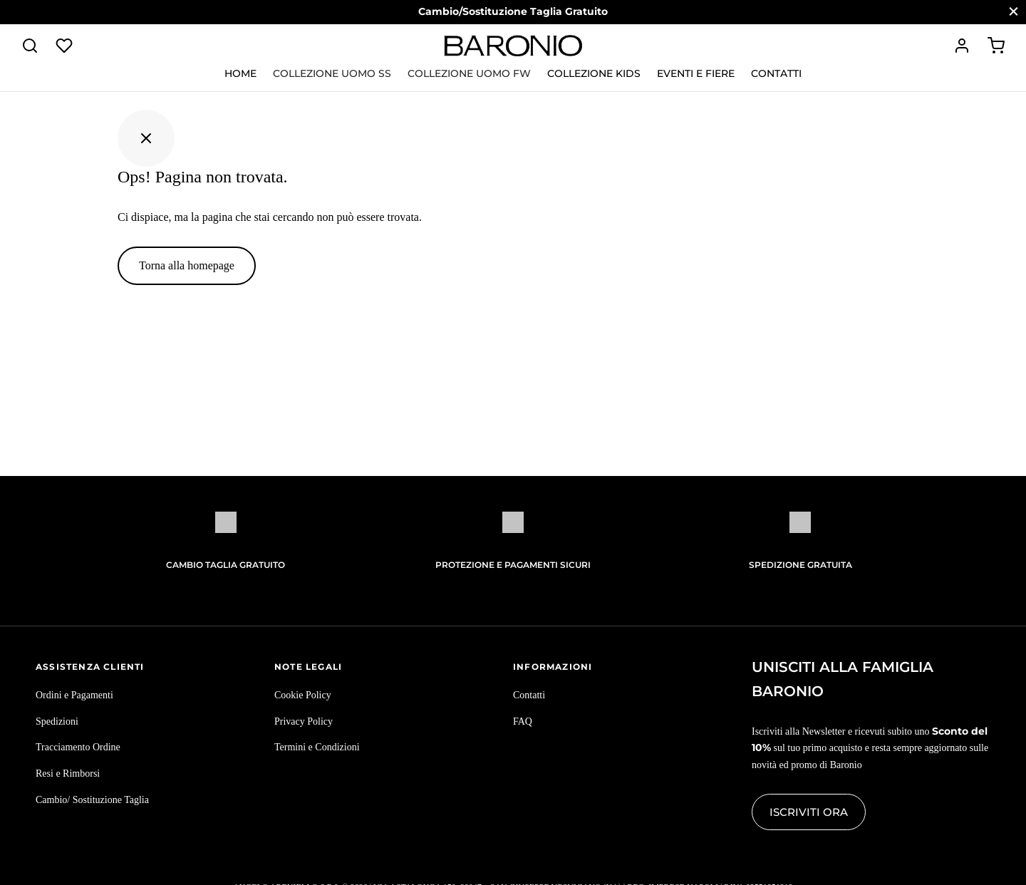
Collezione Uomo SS (332, 73)
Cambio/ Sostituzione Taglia (92, 800)
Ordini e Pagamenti (74, 695)
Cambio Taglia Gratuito (225, 564)
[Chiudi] (1013, 11)
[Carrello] (996, 45)
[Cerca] (29, 45)
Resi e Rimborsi (68, 773)
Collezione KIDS (594, 73)
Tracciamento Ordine (78, 747)
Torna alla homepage (186, 265)
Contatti (776, 73)
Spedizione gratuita (800, 564)
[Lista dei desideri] (66, 45)
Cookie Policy (302, 695)
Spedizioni (57, 721)
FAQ (522, 721)
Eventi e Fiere (696, 73)
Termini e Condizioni (317, 747)
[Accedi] (961, 45)
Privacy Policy (303, 721)
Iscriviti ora (809, 812)
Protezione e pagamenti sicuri (513, 564)
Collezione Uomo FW (469, 73)
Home (240, 73)
